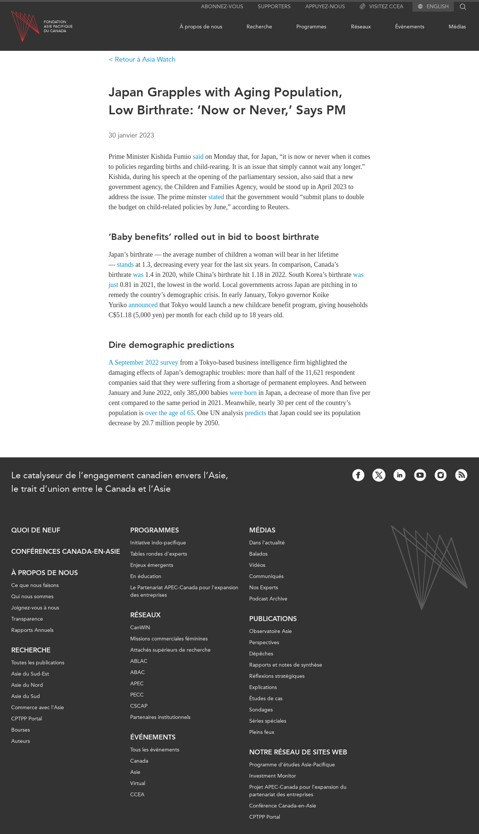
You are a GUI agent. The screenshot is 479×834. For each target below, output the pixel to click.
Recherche (259, 27)
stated (216, 197)
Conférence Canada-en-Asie (282, 806)
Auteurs (20, 741)
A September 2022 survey (143, 362)
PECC (137, 695)
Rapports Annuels (32, 630)
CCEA (137, 794)
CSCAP (138, 706)
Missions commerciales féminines (169, 639)
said (198, 156)
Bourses (20, 730)
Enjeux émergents (151, 565)
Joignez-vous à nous (35, 608)
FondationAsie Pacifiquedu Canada (58, 26)
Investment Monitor (272, 776)
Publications (273, 619)
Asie (135, 772)
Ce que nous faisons (35, 585)
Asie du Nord (27, 685)
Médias (457, 27)
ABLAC (138, 661)
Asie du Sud (25, 696)
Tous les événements (154, 750)
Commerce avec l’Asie (37, 707)
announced (143, 305)
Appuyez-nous (325, 6)
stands (125, 264)
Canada (139, 761)
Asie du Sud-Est (30, 674)
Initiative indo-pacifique (158, 543)
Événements (409, 27)
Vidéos (257, 565)
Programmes (311, 27)
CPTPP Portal (26, 719)
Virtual (137, 783)
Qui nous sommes (32, 596)
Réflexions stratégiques (277, 676)
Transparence (27, 619)
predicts (255, 413)
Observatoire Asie (270, 631)
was (138, 274)
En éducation (145, 576)
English (438, 6)
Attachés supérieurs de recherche (170, 650)
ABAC (137, 672)
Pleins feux (261, 732)
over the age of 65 (169, 413)
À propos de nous (201, 27)
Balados (258, 554)
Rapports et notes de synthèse (285, 665)
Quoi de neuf (35, 530)
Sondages (261, 710)
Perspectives (264, 642)
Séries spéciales (267, 721)
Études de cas (266, 698)
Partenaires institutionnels (160, 717)
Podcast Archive (268, 599)
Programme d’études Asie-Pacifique (292, 765)
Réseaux (361, 27)
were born (242, 392)
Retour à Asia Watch (145, 59)
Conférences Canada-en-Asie (65, 551)
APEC (137, 683)
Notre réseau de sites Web (298, 752)
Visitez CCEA (381, 6)
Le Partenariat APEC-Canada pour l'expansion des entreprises (184, 591)
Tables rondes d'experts (158, 554)
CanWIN (140, 627)
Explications (263, 687)
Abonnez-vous (222, 6)
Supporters (274, 6)
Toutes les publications (37, 663)
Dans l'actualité (267, 543)
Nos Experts (263, 587)
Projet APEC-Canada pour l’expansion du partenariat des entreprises (298, 791)
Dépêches (261, 654)
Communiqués (266, 576)
